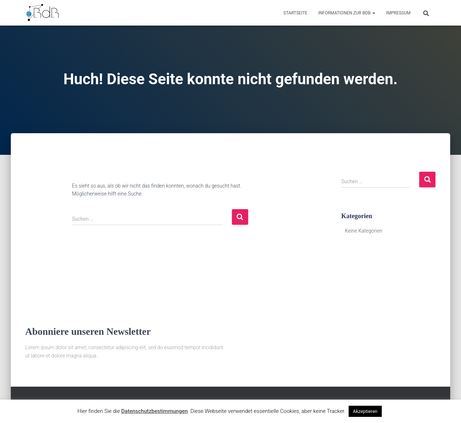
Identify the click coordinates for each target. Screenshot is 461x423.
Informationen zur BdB (346, 12)
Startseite (295, 12)
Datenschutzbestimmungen (154, 411)
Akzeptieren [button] (365, 411)
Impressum (398, 12)
